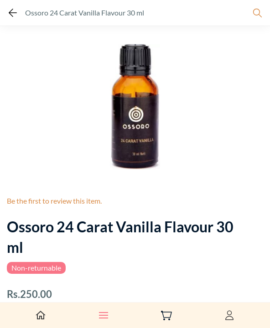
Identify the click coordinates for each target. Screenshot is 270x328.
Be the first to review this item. (54, 200)
